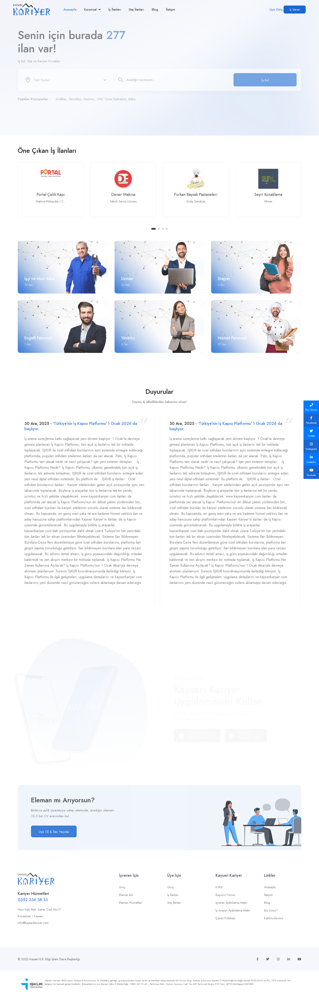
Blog (155, 9)
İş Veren (295, 9)
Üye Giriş (276, 9)
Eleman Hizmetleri (130, 906)
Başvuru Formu (225, 898)
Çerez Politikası (225, 922)
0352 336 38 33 (33, 903)
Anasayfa (69, 9)
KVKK (219, 891)
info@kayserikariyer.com (33, 926)
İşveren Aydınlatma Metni (231, 906)
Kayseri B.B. (36, 959)
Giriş (122, 891)
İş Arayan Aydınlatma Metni (233, 914)
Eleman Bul (126, 898)
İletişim (170, 9)
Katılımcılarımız (273, 922)
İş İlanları (114, 9)
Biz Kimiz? (271, 914)
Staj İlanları (136, 9)
